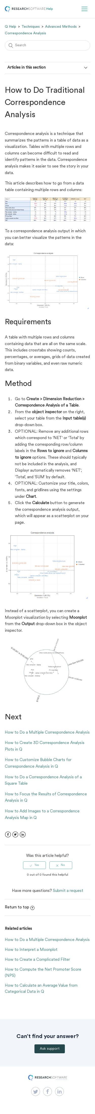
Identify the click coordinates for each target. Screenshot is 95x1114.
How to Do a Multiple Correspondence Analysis (47, 733)
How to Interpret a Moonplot (31, 950)
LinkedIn (23, 834)
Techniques (31, 26)
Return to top (19, 907)
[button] (84, 9)
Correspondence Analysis (25, 33)
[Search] (47, 45)
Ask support (50, 1049)
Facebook (8, 834)
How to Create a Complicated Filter (37, 960)
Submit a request (68, 891)
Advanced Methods (61, 26)
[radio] (34, 865)
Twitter (15, 834)
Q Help (10, 26)
